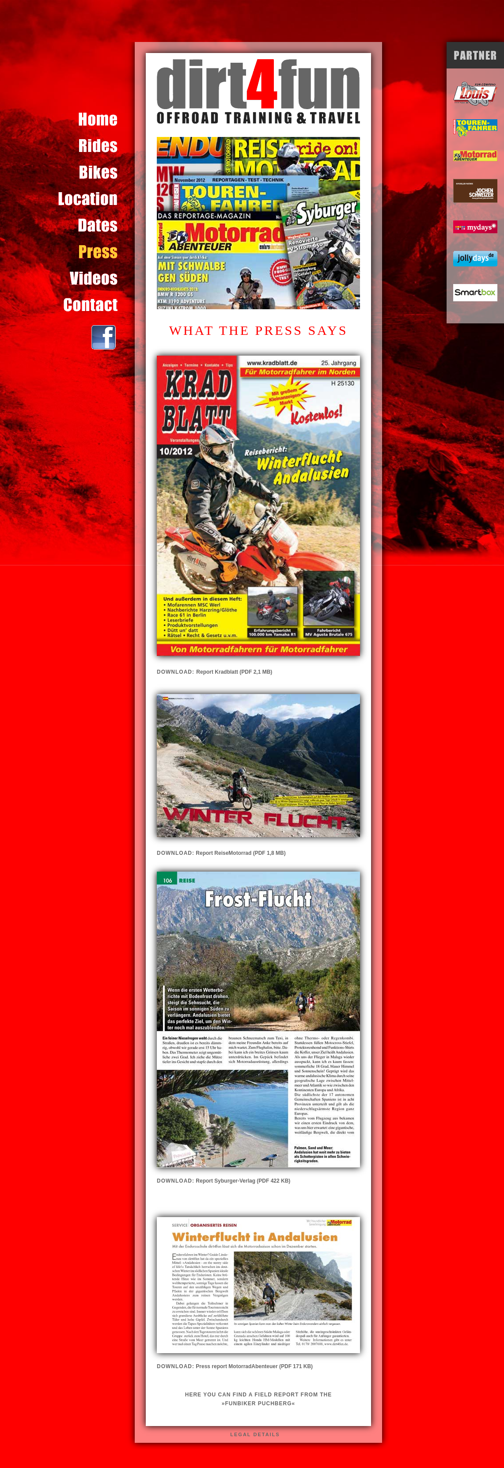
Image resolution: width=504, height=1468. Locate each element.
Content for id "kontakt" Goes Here (96, 304)
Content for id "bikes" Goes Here (96, 172)
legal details (255, 1434)
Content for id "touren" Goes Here (96, 145)
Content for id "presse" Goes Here (96, 251)
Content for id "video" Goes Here (96, 278)
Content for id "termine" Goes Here (96, 225)
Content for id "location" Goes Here (96, 198)
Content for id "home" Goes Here (96, 119)
